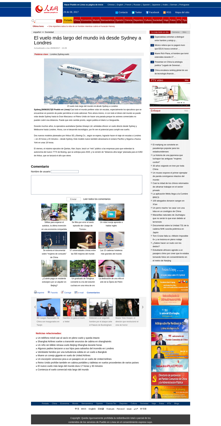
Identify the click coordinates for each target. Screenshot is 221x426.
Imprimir (39, 293)
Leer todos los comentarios (97, 199)
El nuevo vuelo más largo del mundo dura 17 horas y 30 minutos (70, 366)
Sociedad (157, 20)
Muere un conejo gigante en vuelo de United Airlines (64, 355)
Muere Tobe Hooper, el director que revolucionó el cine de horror (127, 321)
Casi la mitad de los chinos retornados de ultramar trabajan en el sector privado (171, 186)
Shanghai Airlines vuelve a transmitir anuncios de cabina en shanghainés (74, 341)
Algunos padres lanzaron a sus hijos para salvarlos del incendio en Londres (76, 348)
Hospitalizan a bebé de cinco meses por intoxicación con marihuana (78, 25)
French (128, 5)
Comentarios (93, 292)
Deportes (138, 20)
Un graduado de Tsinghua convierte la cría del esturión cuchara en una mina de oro (82, 282)
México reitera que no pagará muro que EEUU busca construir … (170, 47)
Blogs (176, 403)
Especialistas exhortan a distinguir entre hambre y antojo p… (169, 39)
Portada (68, 20)
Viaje (166, 20)
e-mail (79, 293)
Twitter (137, 12)
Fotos (173, 20)
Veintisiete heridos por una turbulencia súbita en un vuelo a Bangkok (72, 352)
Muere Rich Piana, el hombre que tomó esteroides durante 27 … (172, 55)
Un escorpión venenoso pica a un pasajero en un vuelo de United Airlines (75, 359)
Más (187, 80)
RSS (167, 12)
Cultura (147, 20)
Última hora (38, 26)
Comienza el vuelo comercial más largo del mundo (63, 369)
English (120, 5)
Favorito (52, 293)
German (173, 5)
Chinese (111, 5)
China (77, 20)
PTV (179, 20)
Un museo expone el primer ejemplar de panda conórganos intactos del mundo (170, 176)
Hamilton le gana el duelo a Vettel (74, 320)
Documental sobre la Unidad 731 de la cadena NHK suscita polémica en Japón (171, 229)
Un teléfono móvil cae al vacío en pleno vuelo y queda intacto (69, 338)
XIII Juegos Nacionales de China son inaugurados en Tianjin (48, 321)
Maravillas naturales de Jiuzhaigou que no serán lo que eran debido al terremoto (169, 218)
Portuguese (184, 5)
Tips (185, 20)
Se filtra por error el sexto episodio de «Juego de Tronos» (83, 225)
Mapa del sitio (182, 12)
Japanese (156, 5)
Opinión (119, 20)
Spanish (146, 5)
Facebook (152, 12)
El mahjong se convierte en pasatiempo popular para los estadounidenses (166, 148)
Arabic (165, 5)
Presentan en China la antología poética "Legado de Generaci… (169, 64)
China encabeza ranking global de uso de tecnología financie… (171, 72)
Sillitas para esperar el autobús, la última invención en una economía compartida (54, 225)
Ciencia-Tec (111, 403)
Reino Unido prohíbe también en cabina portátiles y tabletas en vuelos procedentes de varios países (88, 362)
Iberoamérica (107, 20)
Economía (86, 20)
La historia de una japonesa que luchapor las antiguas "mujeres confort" (168, 158)
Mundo (96, 20)
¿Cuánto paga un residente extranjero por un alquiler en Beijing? (54, 282)
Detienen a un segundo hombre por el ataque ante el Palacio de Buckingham (100, 321)
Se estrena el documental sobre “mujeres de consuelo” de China (54, 254)
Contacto (121, 12)
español (37, 32)
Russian (136, 5)
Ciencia (128, 20)
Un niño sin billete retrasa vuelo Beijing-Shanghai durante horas (70, 345)
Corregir (66, 293)
